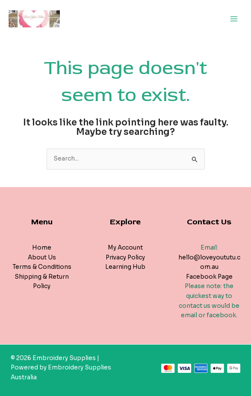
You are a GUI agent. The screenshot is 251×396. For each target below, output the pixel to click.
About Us (42, 257)
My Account (125, 247)
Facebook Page (209, 276)
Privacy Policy (125, 257)
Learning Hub (125, 267)
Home (41, 247)
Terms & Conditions (41, 267)
